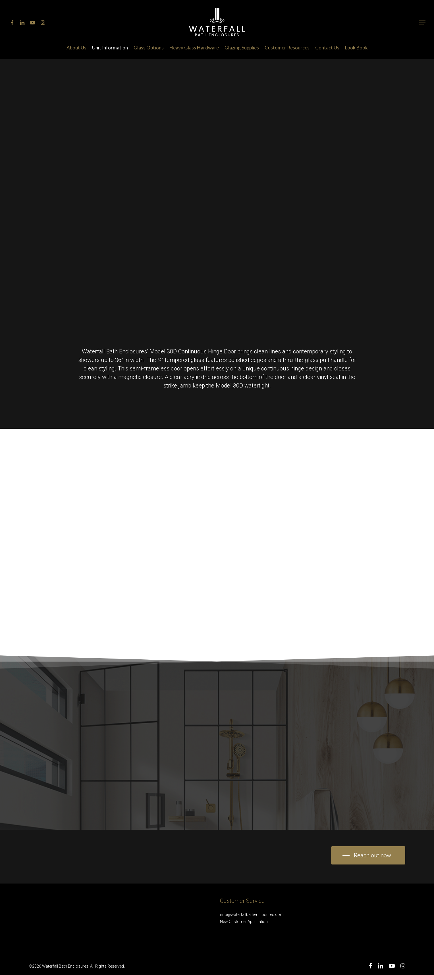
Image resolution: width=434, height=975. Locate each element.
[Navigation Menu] (422, 22)
